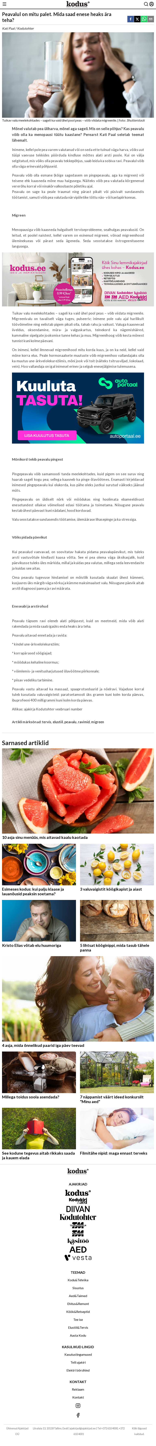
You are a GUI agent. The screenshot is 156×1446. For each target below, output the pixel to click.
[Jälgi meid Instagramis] (78, 1406)
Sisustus (78, 1288)
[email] (150, 19)
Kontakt (78, 1397)
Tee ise (78, 1319)
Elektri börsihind (78, 1370)
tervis (46, 722)
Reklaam (78, 1389)
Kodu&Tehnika (78, 1280)
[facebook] (130, 19)
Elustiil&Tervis (78, 1327)
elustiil (58, 722)
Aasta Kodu (78, 1335)
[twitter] (137, 19)
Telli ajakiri (78, 1362)
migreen (97, 722)
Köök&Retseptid (78, 1311)
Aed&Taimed (78, 1296)
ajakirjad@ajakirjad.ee (83, 1428)
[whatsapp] (144, 19)
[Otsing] (146, 4)
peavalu (70, 722)
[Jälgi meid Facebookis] (78, 1415)
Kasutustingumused (78, 1354)
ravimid (84, 722)
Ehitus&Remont (78, 1304)
